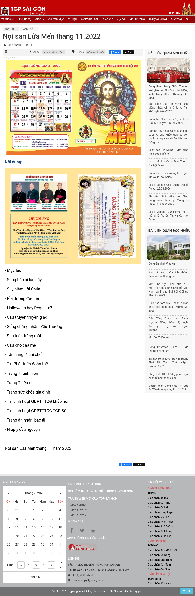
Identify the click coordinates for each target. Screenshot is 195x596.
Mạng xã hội (77, 521)
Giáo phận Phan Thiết (160, 521)
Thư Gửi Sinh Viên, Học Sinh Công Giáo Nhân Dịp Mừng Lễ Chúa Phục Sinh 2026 (169, 200)
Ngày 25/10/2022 (13, 57)
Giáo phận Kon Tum (159, 564)
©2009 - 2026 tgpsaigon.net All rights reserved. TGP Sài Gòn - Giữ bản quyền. (97, 591)
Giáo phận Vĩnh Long (160, 531)
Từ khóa (80, 52)
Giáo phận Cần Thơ (159, 502)
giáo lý (39, 19)
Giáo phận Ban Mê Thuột (162, 550)
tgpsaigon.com (78, 509)
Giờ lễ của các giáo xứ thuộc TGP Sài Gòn (100, 491)
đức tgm (176, 19)
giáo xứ (107, 19)
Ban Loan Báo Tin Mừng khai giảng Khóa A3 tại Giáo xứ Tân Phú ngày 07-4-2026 (169, 107)
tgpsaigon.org (78, 514)
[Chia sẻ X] (128, 52)
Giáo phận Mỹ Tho (158, 516)
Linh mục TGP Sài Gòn (84, 484)
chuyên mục (56, 19)
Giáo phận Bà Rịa (158, 497)
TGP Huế (153, 545)
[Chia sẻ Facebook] (115, 52)
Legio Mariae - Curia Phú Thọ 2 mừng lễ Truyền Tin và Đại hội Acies (169, 215)
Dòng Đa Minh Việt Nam (163, 263)
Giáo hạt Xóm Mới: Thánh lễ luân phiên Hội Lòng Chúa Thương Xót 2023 (169, 307)
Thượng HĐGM (158, 19)
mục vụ (121, 19)
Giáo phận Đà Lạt (158, 507)
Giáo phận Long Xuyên (161, 512)
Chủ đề (36, 52)
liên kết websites (159, 482)
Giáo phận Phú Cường (160, 526)
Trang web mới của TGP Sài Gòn (92, 498)
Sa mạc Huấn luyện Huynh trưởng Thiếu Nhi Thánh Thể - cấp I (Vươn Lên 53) (169, 362)
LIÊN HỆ (73, 558)
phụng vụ (25, 19)
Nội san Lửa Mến (95, 52)
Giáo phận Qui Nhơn (159, 569)
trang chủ (8, 19)
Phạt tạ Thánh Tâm (53, 52)
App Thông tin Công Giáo (86, 538)
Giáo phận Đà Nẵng (159, 555)
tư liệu (72, 19)
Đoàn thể (27, 28)
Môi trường (137, 19)
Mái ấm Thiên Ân (159, 337)
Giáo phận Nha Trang (160, 559)
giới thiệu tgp (90, 19)
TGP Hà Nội (154, 578)
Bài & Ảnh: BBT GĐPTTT (20, 44)
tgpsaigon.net (78, 504)
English (174, 13)
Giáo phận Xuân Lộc (159, 536)
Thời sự (9, 28)
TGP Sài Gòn (155, 493)
